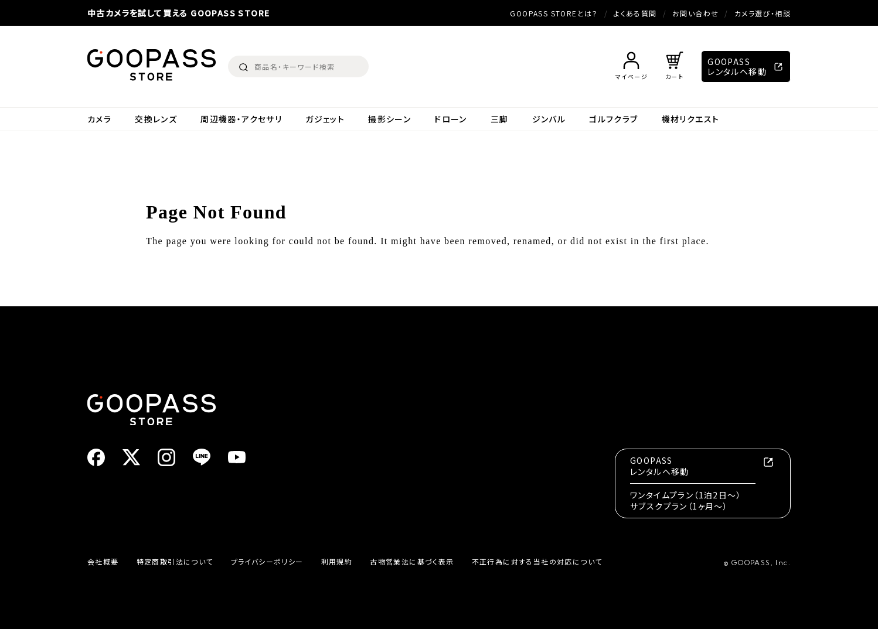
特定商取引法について (175, 561)
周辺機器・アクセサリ (241, 119)
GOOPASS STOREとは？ (554, 13)
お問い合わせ (695, 13)
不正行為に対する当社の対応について (537, 561)
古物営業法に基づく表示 (412, 561)
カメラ (99, 119)
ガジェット (325, 119)
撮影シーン (389, 119)
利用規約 (337, 561)
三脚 (500, 119)
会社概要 (103, 561)
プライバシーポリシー (267, 561)
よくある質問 (635, 13)
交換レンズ (156, 119)
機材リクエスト (691, 119)
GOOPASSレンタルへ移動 (737, 66)
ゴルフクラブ (613, 119)
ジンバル (549, 119)
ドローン (450, 119)
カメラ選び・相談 (762, 13)
